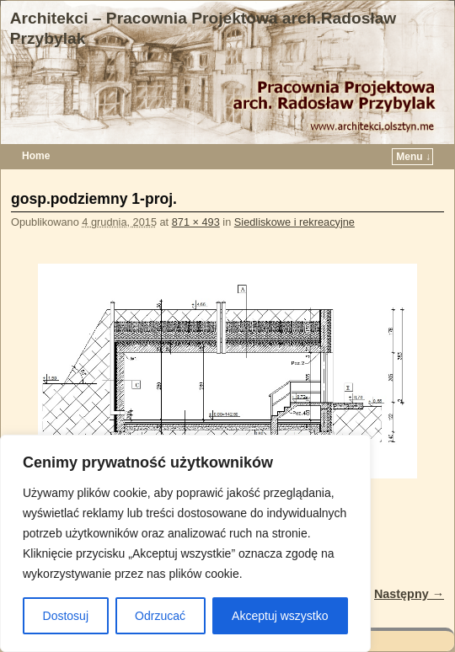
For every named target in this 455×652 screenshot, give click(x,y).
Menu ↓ (413, 157)
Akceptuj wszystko (280, 616)
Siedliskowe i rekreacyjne (294, 222)
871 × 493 (196, 222)
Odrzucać (160, 616)
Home (36, 156)
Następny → (409, 594)
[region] (185, 543)
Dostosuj (65, 616)
